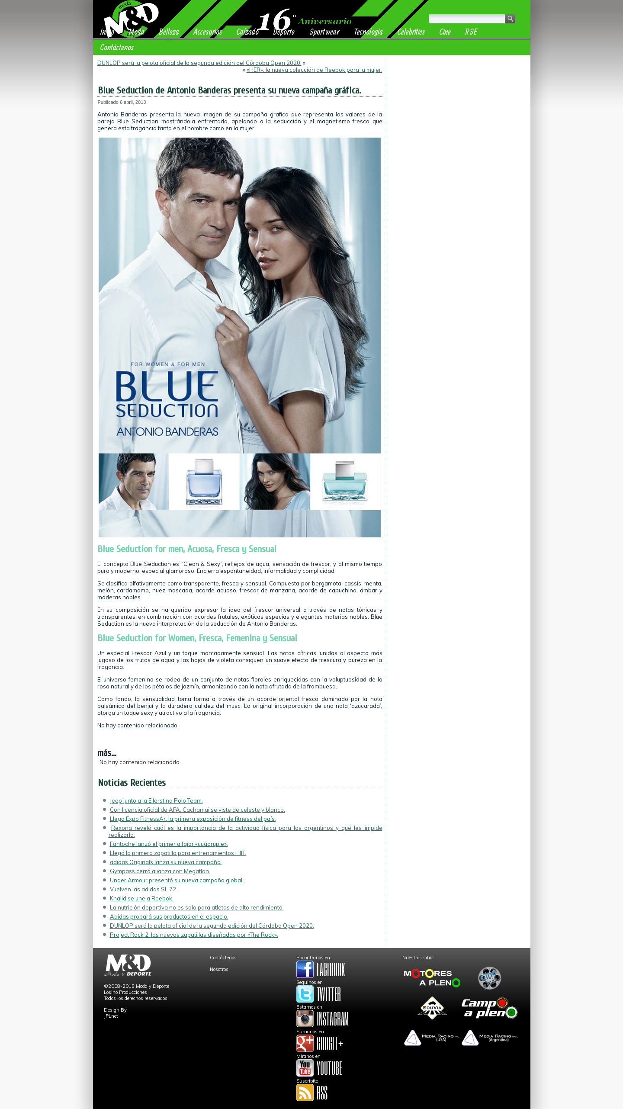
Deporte (284, 31)
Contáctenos (117, 47)
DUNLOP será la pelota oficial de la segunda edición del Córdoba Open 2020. (199, 62)
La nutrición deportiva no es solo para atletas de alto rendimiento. (197, 907)
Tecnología (368, 31)
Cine (445, 31)
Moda (137, 31)
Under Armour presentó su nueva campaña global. (177, 880)
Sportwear (324, 31)
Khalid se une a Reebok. (141, 898)
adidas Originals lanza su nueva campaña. (166, 861)
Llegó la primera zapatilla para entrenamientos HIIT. (178, 852)
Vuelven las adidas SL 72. (143, 889)
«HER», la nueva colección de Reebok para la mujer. (314, 69)
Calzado (248, 31)
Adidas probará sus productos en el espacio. (169, 916)
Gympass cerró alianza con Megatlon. (160, 871)
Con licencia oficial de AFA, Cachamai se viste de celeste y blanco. (197, 809)
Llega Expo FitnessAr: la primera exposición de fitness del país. (193, 818)
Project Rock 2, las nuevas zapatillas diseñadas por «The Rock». (194, 934)
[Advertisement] (459, 113)
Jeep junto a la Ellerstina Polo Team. (156, 800)
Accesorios (208, 31)
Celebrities (411, 31)
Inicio (107, 31)
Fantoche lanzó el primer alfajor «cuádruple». (169, 843)
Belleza (169, 31)
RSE (471, 31)
